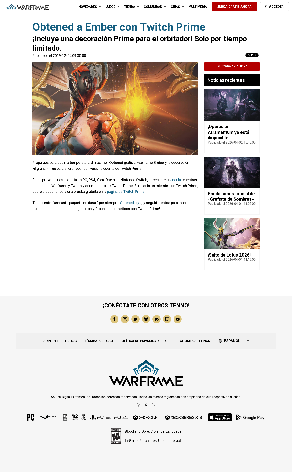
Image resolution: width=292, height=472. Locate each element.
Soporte (51, 341)
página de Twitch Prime (126, 191)
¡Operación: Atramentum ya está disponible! (228, 132)
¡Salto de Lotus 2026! (229, 255)
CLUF (169, 341)
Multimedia (198, 7)
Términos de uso (98, 341)
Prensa (71, 341)
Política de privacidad (139, 341)
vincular (176, 180)
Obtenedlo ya (130, 203)
